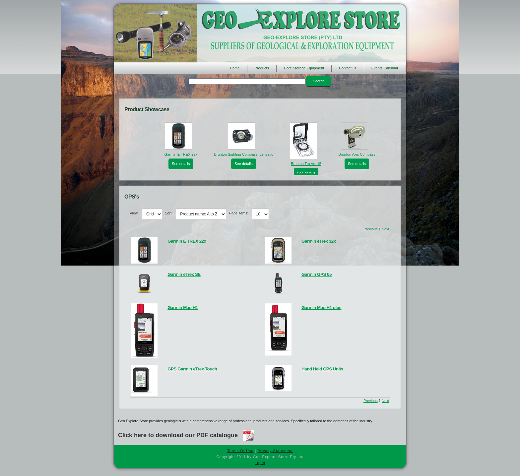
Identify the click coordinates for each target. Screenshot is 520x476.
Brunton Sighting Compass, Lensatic (243, 154)
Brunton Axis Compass (356, 154)
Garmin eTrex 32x (318, 241)
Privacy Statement (274, 451)
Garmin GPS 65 (316, 274)
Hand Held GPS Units (322, 368)
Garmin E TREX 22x (180, 154)
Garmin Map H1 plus (321, 307)
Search (318, 81)
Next (385, 229)
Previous (370, 229)
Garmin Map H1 (182, 307)
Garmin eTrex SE (183, 274)
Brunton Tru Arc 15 (306, 164)
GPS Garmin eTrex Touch (192, 368)
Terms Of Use (240, 451)
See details (181, 164)
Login (260, 463)
